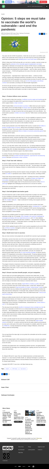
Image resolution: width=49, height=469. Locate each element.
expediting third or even (24, 59)
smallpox (9, 199)
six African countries (10, 228)
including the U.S (37, 206)
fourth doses (33, 59)
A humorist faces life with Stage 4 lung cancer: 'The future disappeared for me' (7, 417)
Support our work (41, 446)
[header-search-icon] (37, 2)
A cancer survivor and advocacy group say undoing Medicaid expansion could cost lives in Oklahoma (29, 426)
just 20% (14, 209)
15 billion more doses (19, 112)
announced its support (31, 149)
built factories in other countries (19, 157)
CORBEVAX (6, 325)
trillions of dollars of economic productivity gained (30, 131)
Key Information (21, 449)
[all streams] (47, 6)
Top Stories (23, 368)
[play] (3, 6)
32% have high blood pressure (22, 218)
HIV (5, 199)
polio (15, 199)
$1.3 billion (8, 173)
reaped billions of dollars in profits (30, 283)
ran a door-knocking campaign (28, 252)
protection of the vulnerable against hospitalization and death (26, 64)
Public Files (20, 452)
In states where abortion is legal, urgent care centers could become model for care (41, 417)
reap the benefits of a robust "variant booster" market (29, 287)
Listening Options (31, 449)
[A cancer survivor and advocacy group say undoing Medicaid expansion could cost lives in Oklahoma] (30, 413)
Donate (44, 2)
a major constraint (18, 103)
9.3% (34, 218)
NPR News (14, 368)
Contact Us (40, 449)
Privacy (29, 446)
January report (27, 107)
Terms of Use (20, 446)
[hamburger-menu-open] (3, 2)
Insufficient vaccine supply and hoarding (32, 99)
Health (3, 14)
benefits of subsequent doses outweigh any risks (31, 307)
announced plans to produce (21, 106)
